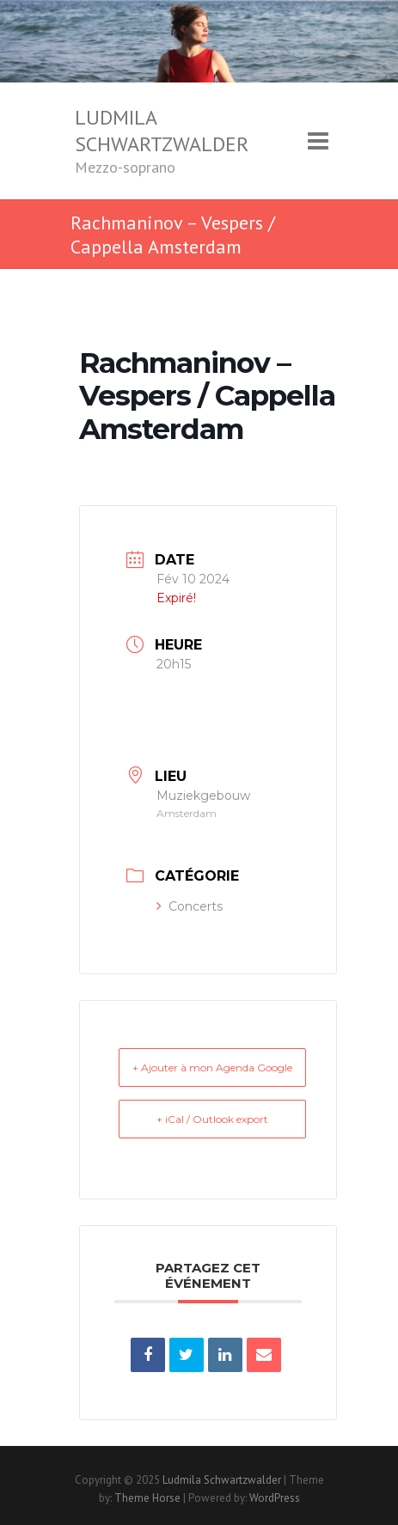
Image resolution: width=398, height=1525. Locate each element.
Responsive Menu (318, 140)
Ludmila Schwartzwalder (161, 130)
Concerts (189, 906)
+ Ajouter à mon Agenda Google (212, 1067)
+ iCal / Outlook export (212, 1119)
